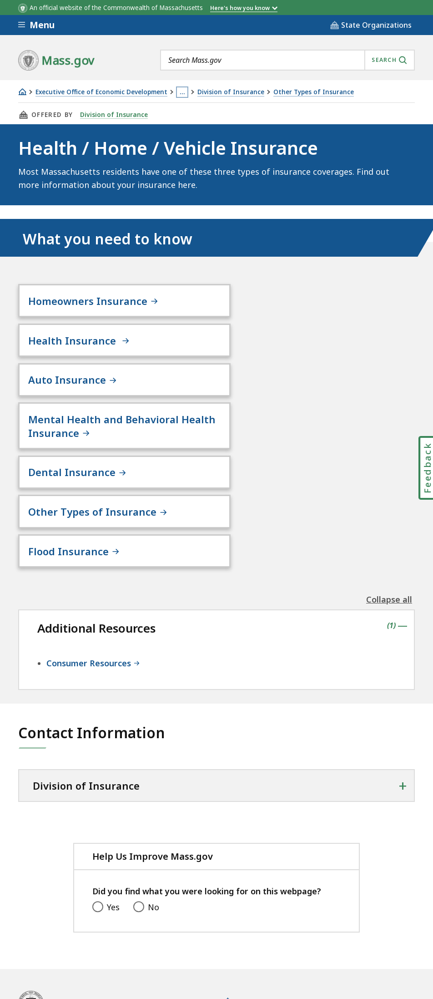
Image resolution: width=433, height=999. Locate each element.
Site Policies (239, 923)
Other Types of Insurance (313, 92)
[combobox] (287, 60)
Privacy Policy (176, 923)
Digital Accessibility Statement (77, 923)
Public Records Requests (324, 923)
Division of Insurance (230, 92)
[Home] (22, 92)
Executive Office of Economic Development (101, 92)
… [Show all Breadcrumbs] (182, 92)
